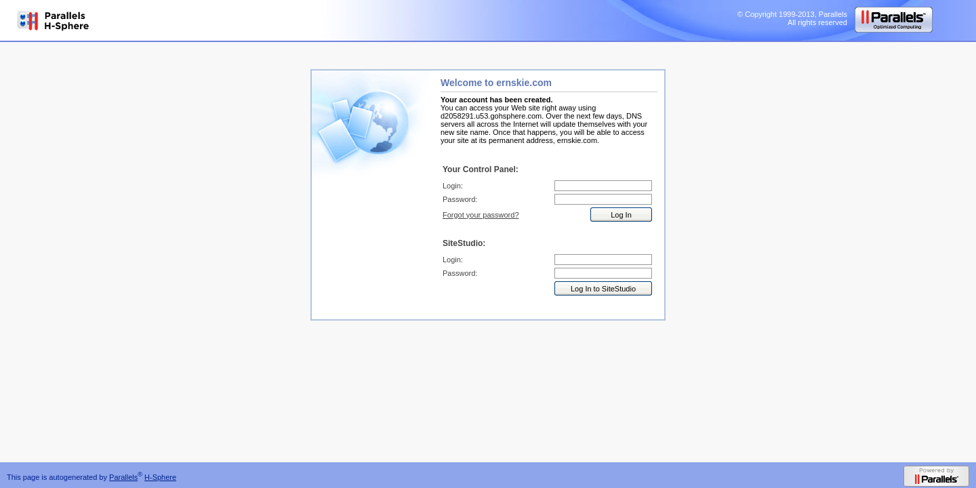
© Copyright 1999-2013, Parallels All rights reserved (792, 18)
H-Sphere (160, 477)
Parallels (123, 477)
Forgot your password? (481, 215)
